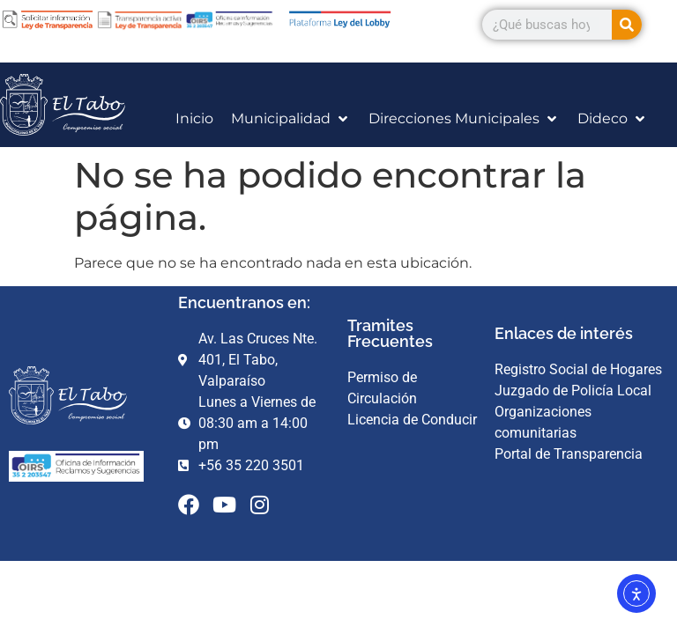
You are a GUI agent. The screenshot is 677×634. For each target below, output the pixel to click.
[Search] (627, 25)
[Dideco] (613, 119)
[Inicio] (194, 119)
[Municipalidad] (291, 119)
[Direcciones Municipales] (464, 119)
